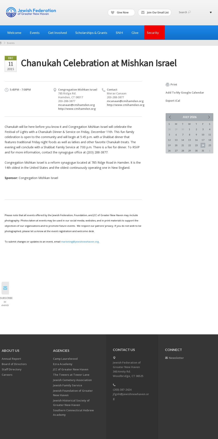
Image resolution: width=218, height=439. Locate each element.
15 (189, 140)
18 (209, 140)
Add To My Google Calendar (185, 92)
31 (203, 150)
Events (10, 43)
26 (169, 150)
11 (209, 134)
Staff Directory (12, 369)
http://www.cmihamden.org (77, 109)
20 (176, 145)
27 (176, 150)
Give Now (121, 12)
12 (169, 140)
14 (182, 140)
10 (203, 134)
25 (209, 145)
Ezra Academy (62, 364)
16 (196, 140)
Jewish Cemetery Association (72, 380)
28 (182, 150)
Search (185, 12)
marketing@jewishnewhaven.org (80, 241)
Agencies (61, 350)
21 (182, 145)
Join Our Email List (155, 12)
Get (59, 32)
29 (189, 150)
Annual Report (11, 359)
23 (196, 145)
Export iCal (173, 101)
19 (169, 145)
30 (196, 150)
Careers (7, 375)
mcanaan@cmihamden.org (76, 105)
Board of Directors (14, 364)
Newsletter (176, 358)
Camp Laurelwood (65, 359)
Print (171, 84)
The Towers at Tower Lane (71, 375)
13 (176, 140)
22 (189, 145)
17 (203, 140)
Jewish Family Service (67, 385)
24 (203, 145)
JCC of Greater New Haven (70, 369)
